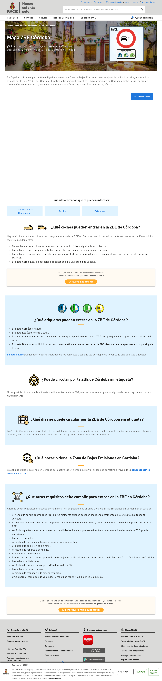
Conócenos (85, 2)
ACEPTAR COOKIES (153, 671)
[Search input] (101, 9)
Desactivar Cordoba (142, 97)
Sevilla (62, 211)
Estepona (99, 211)
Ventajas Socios (148, 2)
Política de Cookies (54, 678)
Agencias (49, 647)
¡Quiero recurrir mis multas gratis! (81, 611)
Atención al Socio (15, 638)
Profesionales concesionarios (59, 652)
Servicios (28, 17)
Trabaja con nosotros (131, 657)
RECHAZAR (140, 672)
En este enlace (15, 355)
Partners (49, 643)
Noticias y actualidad (63, 17)
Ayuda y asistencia (144, 17)
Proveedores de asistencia (57, 638)
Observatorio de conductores (134, 647)
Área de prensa (131, 2)
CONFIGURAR (125, 671)
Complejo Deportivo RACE (133, 643)
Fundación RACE (88, 17)
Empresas (98, 2)
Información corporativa (132, 652)
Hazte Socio (12, 17)
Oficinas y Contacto (114, 2)
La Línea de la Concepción (25, 211)
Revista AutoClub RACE (132, 638)
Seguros (43, 17)
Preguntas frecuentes (17, 643)
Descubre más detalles (81, 282)
